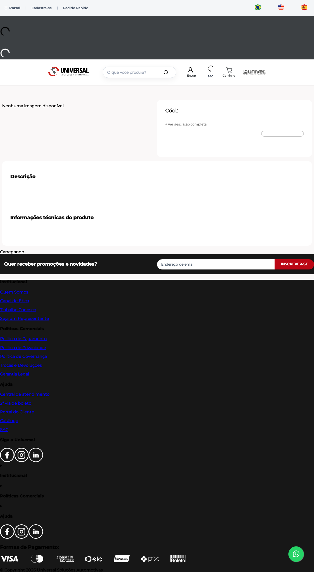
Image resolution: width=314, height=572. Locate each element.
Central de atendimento (24, 394)
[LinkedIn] (36, 460)
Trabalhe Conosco (18, 309)
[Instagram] (21, 460)
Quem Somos (14, 292)
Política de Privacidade (23, 347)
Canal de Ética (14, 300)
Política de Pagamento (23, 338)
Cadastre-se (42, 8)
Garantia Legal (14, 374)
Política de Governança (23, 356)
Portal (12, 8)
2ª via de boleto (15, 403)
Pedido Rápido (75, 8)
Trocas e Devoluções (21, 365)
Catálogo (9, 420)
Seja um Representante (24, 318)
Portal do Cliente (17, 412)
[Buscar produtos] (167, 72)
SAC (4, 429)
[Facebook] (7, 460)
